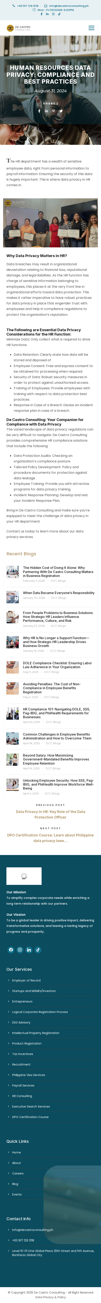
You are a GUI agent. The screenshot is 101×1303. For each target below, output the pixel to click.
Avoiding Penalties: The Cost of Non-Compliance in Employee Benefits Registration (52, 688)
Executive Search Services (31, 1106)
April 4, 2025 (31, 793)
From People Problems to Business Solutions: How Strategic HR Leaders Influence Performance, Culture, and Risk (58, 617)
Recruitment (21, 1064)
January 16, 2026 (33, 650)
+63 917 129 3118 (23, 1240)
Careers (18, 1173)
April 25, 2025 (31, 722)
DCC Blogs (58, 580)
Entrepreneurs (22, 1001)
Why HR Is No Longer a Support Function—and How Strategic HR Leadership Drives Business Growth (56, 642)
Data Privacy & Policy (50, 1297)
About (16, 1163)
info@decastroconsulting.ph (69, 6)
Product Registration (27, 1043)
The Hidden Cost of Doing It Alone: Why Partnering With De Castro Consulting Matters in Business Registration (58, 572)
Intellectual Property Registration (35, 1033)
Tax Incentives (22, 1054)
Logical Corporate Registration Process (40, 1012)
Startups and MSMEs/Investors (34, 991)
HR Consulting (22, 1096)
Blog (15, 1184)
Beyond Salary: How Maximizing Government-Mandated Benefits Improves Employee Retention (56, 759)
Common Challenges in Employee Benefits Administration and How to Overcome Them (57, 736)
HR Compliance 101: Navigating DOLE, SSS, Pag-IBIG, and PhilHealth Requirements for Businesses (56, 713)
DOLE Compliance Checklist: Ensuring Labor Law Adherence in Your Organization (57, 665)
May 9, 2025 (30, 672)
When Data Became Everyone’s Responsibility (59, 593)
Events (17, 1194)
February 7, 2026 (34, 580)
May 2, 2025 (30, 697)
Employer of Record (26, 980)
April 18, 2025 (31, 743)
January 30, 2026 (34, 597)
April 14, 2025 (31, 768)
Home (16, 1152)
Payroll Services (23, 1085)
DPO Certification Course (30, 1117)
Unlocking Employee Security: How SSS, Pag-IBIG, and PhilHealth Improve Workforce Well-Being (58, 784)
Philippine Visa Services (28, 1075)
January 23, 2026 (34, 625)
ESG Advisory (21, 1022)
